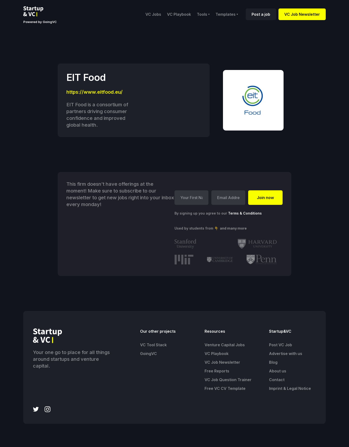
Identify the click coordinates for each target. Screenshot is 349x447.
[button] (203, 14)
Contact (277, 379)
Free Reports (217, 371)
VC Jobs (153, 14)
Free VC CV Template (225, 388)
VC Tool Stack (153, 344)
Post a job (261, 14)
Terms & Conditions (245, 213)
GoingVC (148, 353)
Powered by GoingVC (40, 22)
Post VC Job (280, 344)
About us (277, 371)
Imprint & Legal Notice (290, 388)
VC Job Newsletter (302, 14)
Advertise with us (285, 353)
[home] (37, 11)
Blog (273, 362)
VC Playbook (179, 14)
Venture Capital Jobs (225, 344)
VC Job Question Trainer (228, 379)
